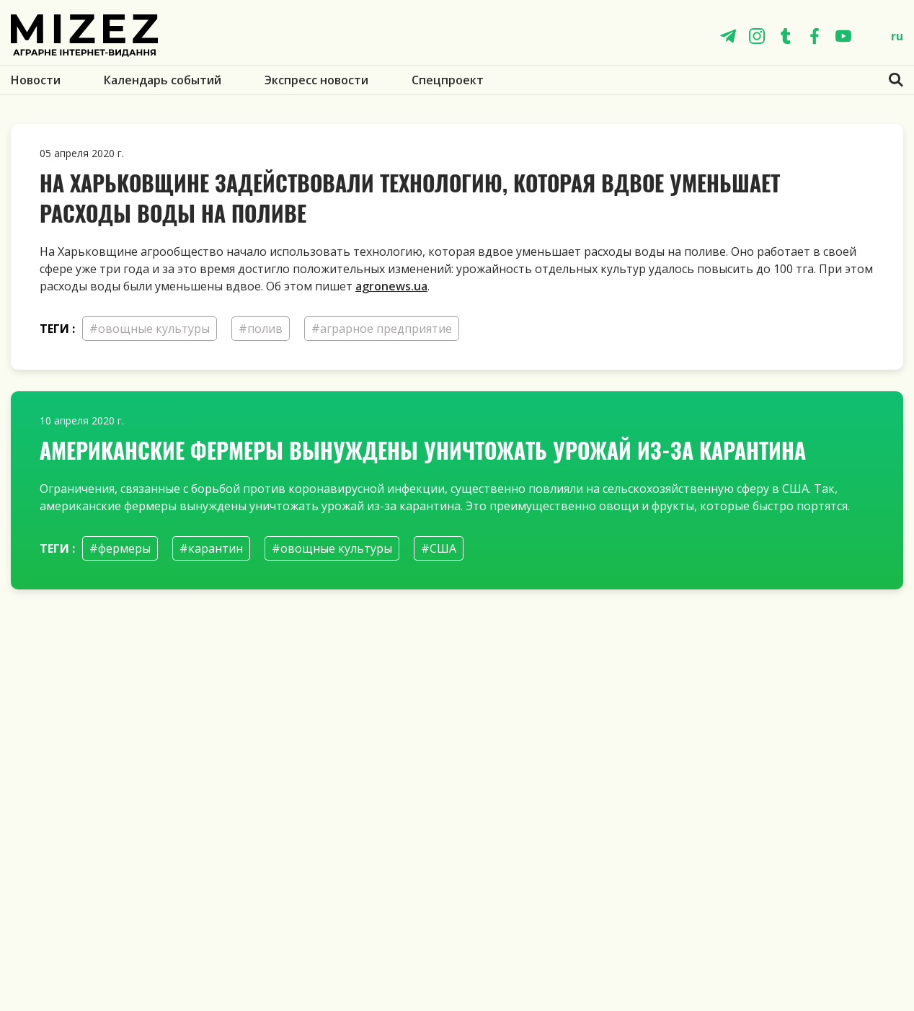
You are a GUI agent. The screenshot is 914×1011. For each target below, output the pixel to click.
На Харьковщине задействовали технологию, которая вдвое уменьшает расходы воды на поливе (410, 197)
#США (438, 548)
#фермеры (120, 548)
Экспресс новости (316, 80)
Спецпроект (448, 80)
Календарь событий (162, 80)
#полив (261, 329)
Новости (36, 80)
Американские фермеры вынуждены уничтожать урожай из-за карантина (423, 450)
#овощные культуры (149, 329)
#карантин (211, 548)
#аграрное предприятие (381, 329)
